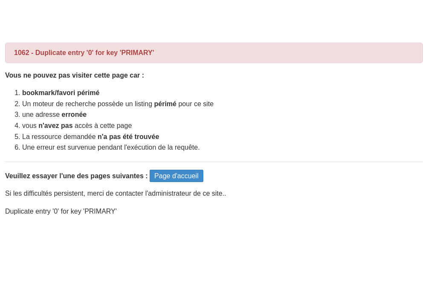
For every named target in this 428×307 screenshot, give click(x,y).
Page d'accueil (176, 176)
